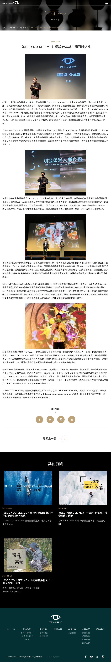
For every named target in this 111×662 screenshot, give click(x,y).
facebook (39, 419)
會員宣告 (86, 639)
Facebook (85, 656)
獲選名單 (58, 629)
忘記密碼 (86, 643)
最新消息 (12, 28)
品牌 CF (27, 639)
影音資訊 (27, 629)
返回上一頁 (49, 438)
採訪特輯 (72, 633)
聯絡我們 (100, 629)
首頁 (4, 28)
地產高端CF (27, 636)
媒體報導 (44, 636)
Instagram (97, 656)
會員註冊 (86, 633)
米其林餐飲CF (27, 633)
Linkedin (71, 419)
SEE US (11, 629)
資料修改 (86, 636)
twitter (50, 419)
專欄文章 (72, 629)
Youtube (91, 656)
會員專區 (86, 629)
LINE (61, 419)
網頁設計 (56, 657)
